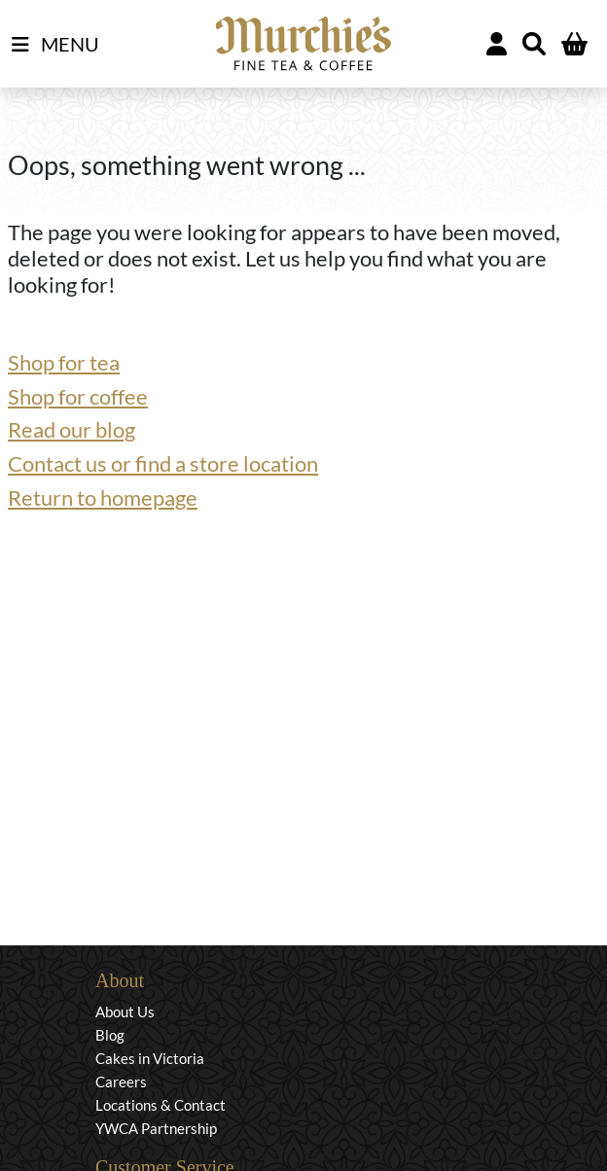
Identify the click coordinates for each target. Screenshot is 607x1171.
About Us (125, 1011)
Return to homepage (102, 497)
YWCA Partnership (156, 1128)
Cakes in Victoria (149, 1058)
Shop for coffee (78, 396)
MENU (55, 44)
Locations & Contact (160, 1105)
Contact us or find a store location (163, 463)
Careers (121, 1081)
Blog (110, 1035)
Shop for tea (64, 362)
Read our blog (71, 429)
